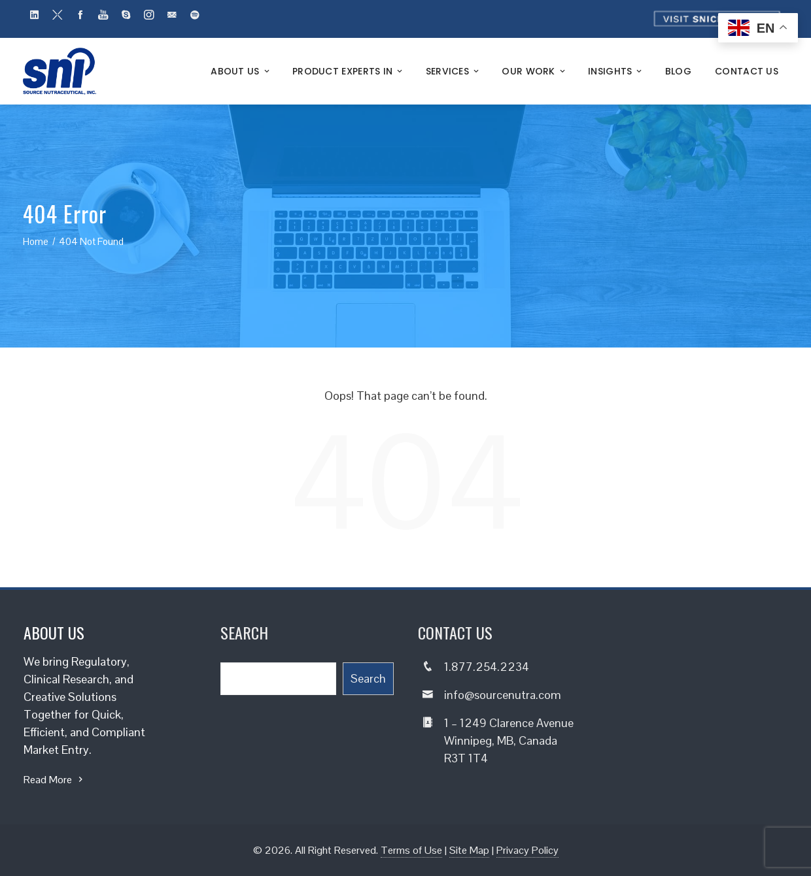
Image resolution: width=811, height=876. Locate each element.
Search (368, 678)
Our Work (534, 71)
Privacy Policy (527, 850)
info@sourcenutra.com (502, 694)
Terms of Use (411, 850)
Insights (616, 71)
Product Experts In (348, 71)
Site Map (469, 850)
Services (453, 71)
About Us (241, 71)
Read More (55, 780)
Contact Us (746, 71)
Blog (678, 71)
